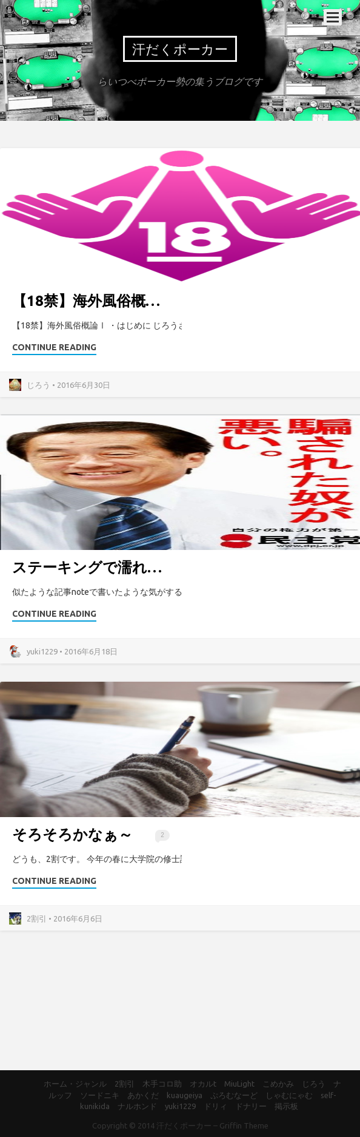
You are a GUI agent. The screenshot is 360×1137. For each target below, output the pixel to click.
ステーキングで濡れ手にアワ (109, 567)
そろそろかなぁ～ (72, 834)
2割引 (125, 1083)
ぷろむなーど (234, 1095)
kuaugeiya (184, 1095)
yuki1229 (180, 1106)
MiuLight (239, 1083)
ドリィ (215, 1106)
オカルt (203, 1083)
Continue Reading (54, 347)
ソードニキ (99, 1095)
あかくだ (143, 1095)
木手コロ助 (162, 1083)
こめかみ (278, 1083)
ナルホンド (137, 1106)
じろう (313, 1083)
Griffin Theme (243, 1125)
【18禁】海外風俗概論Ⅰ (93, 301)
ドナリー (251, 1106)
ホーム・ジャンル (75, 1083)
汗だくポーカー (180, 48)
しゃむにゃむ (289, 1095)
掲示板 (286, 1106)
